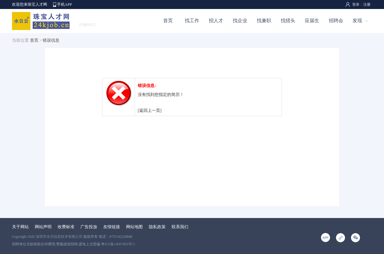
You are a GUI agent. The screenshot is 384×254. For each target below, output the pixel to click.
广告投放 (88, 227)
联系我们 (180, 227)
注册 (366, 4)
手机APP (64, 4)
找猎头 (288, 20)
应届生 (312, 20)
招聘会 (336, 20)
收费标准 (66, 227)
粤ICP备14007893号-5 (118, 244)
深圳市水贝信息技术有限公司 (59, 237)
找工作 (192, 20)
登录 (355, 4)
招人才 (216, 20)
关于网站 (20, 227)
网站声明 (43, 227)
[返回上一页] (149, 110)
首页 (168, 20)
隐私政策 (157, 227)
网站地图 (134, 227)
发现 (357, 20)
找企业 (240, 20)
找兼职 (264, 20)
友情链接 (111, 227)
